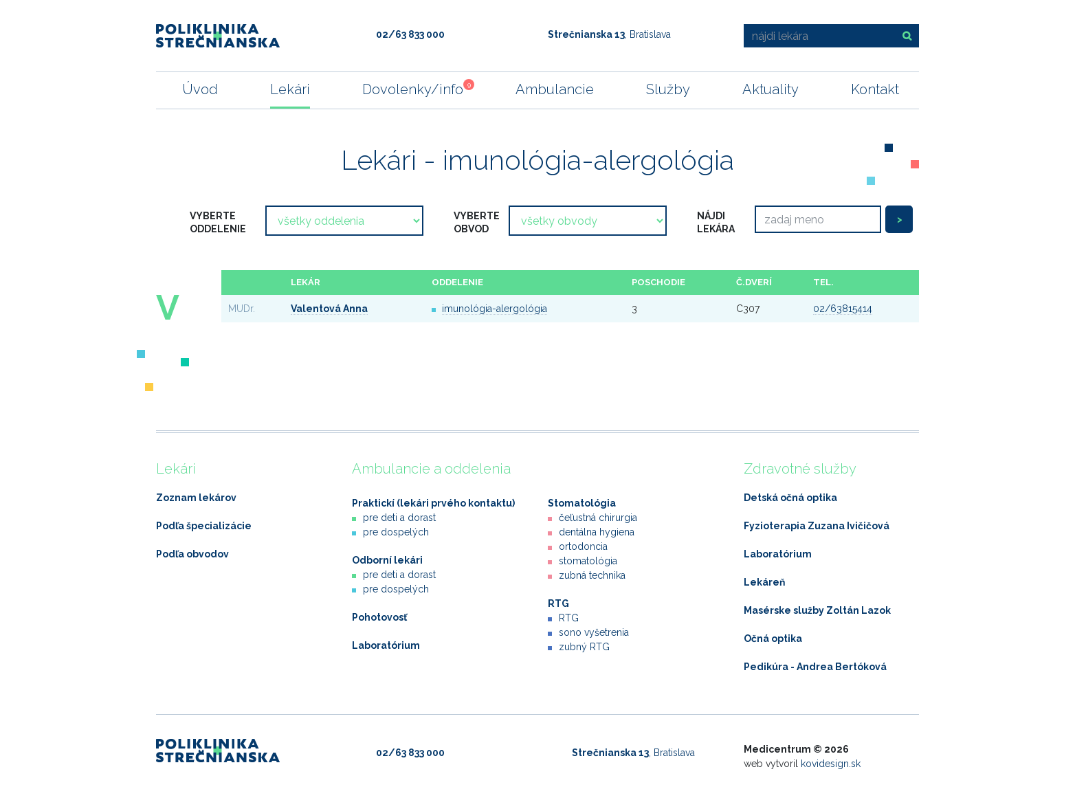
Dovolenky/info (412, 88)
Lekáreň (764, 582)
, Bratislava (609, 34)
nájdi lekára (716, 222)
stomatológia (588, 560)
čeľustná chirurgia (598, 517)
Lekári (290, 89)
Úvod (200, 89)
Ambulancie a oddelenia (431, 469)
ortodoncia (583, 546)
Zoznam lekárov (196, 497)
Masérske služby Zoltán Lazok (817, 610)
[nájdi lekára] (818, 35)
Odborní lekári (387, 560)
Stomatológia (582, 503)
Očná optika (773, 638)
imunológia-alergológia (494, 308)
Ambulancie (555, 89)
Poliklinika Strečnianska (218, 35)
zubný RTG (584, 646)
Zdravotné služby (800, 469)
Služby (668, 89)
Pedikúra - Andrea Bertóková (815, 666)
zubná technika (592, 575)
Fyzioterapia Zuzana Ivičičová (816, 525)
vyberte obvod (477, 222)
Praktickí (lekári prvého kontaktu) (433, 503)
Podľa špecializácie (204, 525)
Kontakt (875, 89)
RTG (558, 603)
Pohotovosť (379, 617)
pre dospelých (396, 531)
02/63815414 (842, 308)
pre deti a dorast (399, 517)
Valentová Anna (329, 308)
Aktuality (770, 89)
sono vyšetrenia (594, 632)
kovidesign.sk (831, 763)
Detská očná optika (790, 497)
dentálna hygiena (596, 531)
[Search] (818, 219)
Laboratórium (386, 645)
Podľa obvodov (192, 553)
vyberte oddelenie (218, 222)
